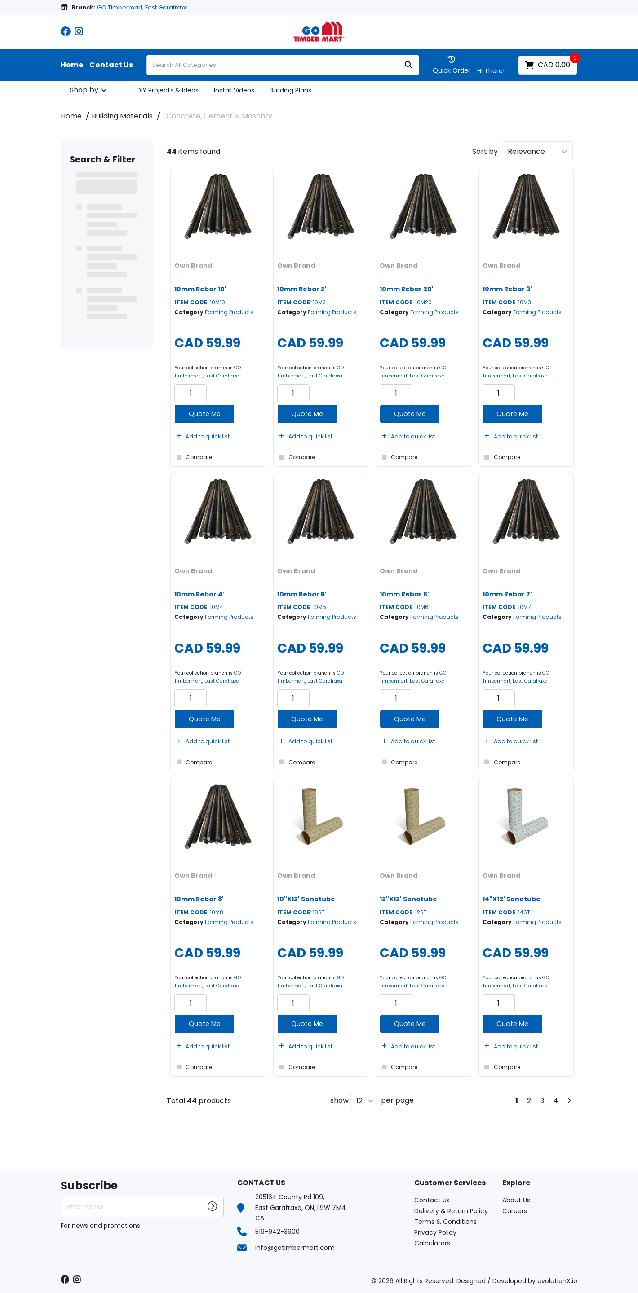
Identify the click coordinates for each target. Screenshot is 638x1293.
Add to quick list (202, 436)
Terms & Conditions (445, 1221)
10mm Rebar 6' (404, 594)
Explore (516, 1183)
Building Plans (290, 90)
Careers (514, 1210)
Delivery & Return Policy (451, 1210)
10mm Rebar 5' (302, 594)
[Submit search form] (408, 65)
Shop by (84, 90)
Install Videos (234, 90)
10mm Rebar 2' (302, 289)
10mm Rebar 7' (507, 594)
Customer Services (450, 1183)
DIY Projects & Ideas (168, 90)
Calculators (432, 1243)
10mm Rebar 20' (407, 289)
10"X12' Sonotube (306, 898)
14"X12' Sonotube (512, 898)
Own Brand (193, 265)
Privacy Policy (435, 1232)
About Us (516, 1200)
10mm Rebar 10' (200, 289)
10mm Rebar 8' (199, 898)
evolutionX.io (557, 1280)
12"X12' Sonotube (408, 898)
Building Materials (122, 116)
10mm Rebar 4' (199, 594)
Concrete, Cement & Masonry (219, 116)
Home (72, 65)
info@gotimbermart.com (295, 1247)
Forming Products (229, 312)
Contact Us (111, 65)
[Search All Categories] (282, 65)
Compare (193, 457)
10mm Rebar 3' (507, 289)
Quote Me (205, 413)
